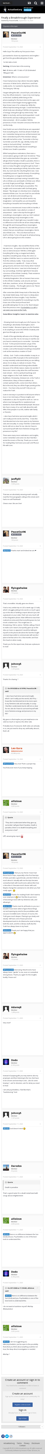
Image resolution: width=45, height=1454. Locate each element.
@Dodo (6, 1128)
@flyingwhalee (8, 873)
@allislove (7, 930)
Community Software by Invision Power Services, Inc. (22, 1450)
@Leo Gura (7, 906)
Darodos (16, 1166)
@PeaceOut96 (8, 764)
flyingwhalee (19, 588)
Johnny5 (16, 663)
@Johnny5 (7, 895)
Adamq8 (16, 1007)
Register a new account (22, 1405)
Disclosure (36, 1443)
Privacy (26, 1443)
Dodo (14, 1060)
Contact (22, 1445)
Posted (13, 47)
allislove (16, 801)
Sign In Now (22, 1418)
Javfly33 (16, 478)
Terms (19, 1443)
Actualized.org (9, 1443)
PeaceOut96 (13, 20)
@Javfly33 (7, 550)
